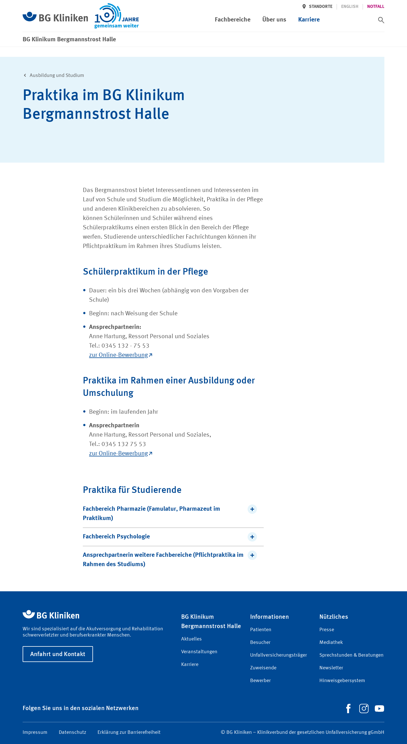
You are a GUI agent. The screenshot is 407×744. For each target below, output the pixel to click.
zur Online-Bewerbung (120, 355)
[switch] (381, 20)
